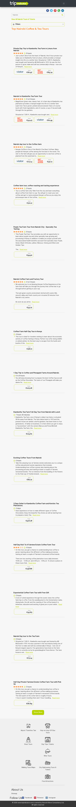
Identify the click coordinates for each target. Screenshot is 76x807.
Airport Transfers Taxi (28, 727)
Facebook (27, 798)
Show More (38, 712)
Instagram (51, 798)
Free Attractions (47, 778)
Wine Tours (48, 753)
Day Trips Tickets (48, 741)
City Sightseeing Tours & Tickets (47, 765)
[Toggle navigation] (63, 3)
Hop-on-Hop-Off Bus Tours (47, 728)
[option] (23, 71)
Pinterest (39, 798)
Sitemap (14, 793)
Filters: (16, 24)
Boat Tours (28, 741)
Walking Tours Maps (28, 764)
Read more (28, 66)
